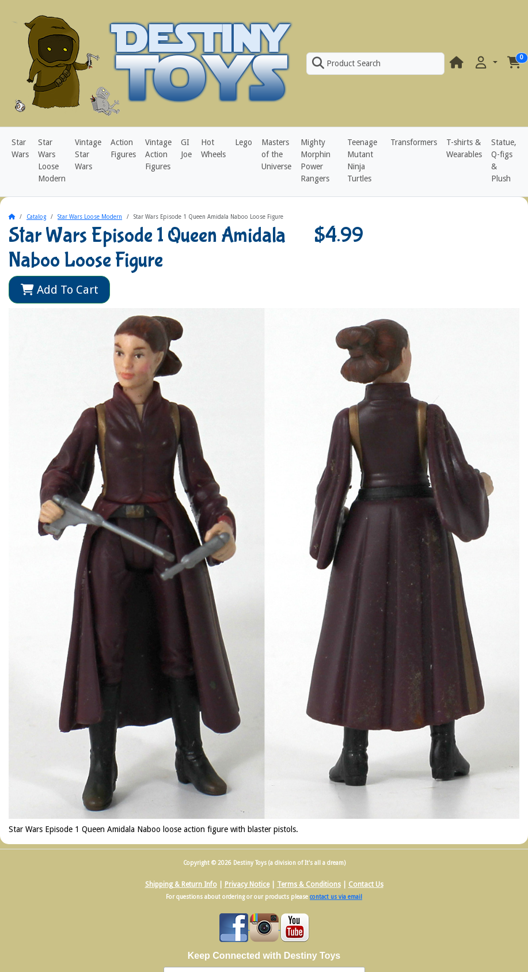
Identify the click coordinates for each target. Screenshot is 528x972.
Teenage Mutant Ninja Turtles (362, 160)
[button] (485, 63)
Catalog (36, 217)
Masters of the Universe (276, 154)
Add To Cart (59, 290)
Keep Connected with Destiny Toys (264, 955)
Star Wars (20, 148)
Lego (243, 142)
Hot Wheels (213, 148)
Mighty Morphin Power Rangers (316, 160)
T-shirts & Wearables (464, 148)
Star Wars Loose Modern (52, 160)
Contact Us (365, 884)
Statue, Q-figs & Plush (503, 160)
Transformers (413, 142)
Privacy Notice (247, 884)
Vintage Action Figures (158, 154)
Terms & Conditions (309, 884)
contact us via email (336, 897)
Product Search (346, 63)
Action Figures (123, 148)
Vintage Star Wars (88, 154)
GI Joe (186, 148)
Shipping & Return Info (181, 884)
